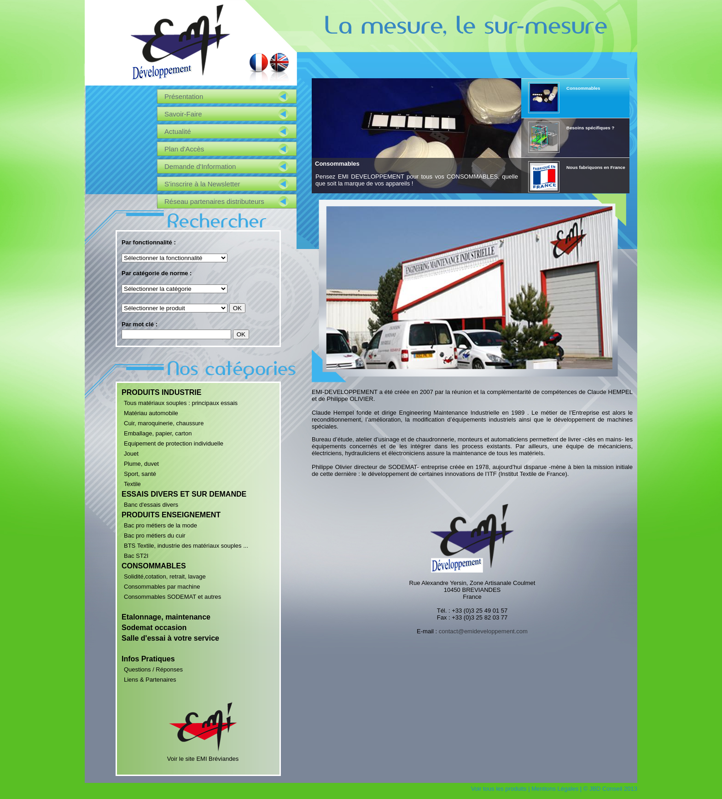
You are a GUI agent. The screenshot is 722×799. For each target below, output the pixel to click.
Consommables (337, 163)
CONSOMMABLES (154, 566)
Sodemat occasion (154, 627)
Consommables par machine (162, 586)
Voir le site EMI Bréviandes (203, 755)
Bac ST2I (136, 555)
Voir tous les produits (499, 788)
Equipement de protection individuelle (173, 443)
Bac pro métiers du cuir (155, 535)
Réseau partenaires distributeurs (214, 201)
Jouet (131, 453)
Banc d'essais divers (151, 504)
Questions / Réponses (153, 669)
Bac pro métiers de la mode (160, 525)
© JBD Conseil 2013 (610, 788)
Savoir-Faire (183, 114)
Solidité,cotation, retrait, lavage (165, 576)
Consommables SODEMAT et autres (172, 596)
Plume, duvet (141, 463)
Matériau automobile (151, 413)
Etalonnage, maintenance (166, 617)
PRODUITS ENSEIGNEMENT (171, 515)
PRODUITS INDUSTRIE (161, 392)
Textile (132, 484)
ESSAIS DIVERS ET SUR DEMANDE (184, 494)
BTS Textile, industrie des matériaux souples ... (186, 545)
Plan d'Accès (184, 149)
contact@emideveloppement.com (483, 631)
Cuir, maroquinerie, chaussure (164, 423)
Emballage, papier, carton (158, 433)
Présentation (183, 96)
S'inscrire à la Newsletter (202, 184)
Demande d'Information (200, 166)
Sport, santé (140, 473)
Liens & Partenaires (150, 679)
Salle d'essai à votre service (170, 638)
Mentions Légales (554, 788)
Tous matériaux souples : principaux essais (181, 403)
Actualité (177, 131)
